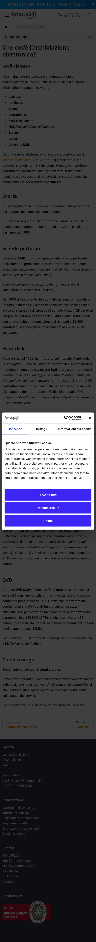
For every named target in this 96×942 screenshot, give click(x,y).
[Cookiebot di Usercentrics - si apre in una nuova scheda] (64, 418)
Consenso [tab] (15, 429)
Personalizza (48, 507)
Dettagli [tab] (41, 429)
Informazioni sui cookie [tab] (74, 429)
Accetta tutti (48, 494)
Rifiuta (48, 520)
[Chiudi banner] (90, 418)
